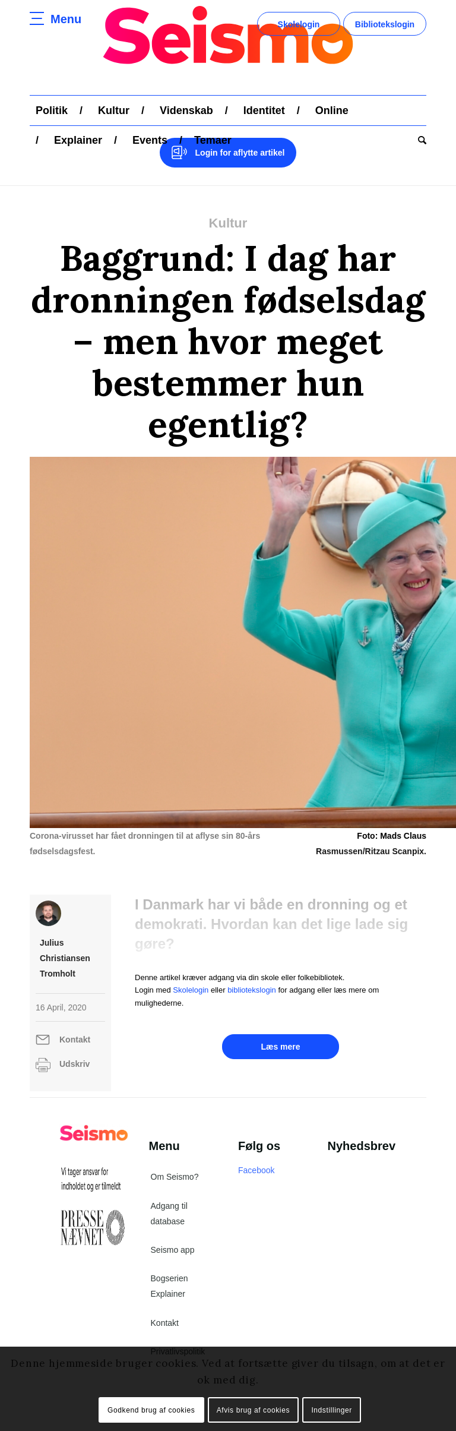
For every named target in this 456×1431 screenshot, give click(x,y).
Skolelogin (299, 24)
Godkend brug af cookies (151, 1410)
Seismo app (173, 1250)
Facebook (256, 1170)
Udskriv (74, 1064)
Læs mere (280, 1046)
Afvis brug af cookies (253, 1410)
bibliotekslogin (251, 989)
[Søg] (419, 140)
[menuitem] (52, 110)
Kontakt (74, 1039)
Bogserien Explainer (169, 1286)
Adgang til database (169, 1213)
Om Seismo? (175, 1177)
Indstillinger (331, 1410)
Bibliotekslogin (384, 24)
